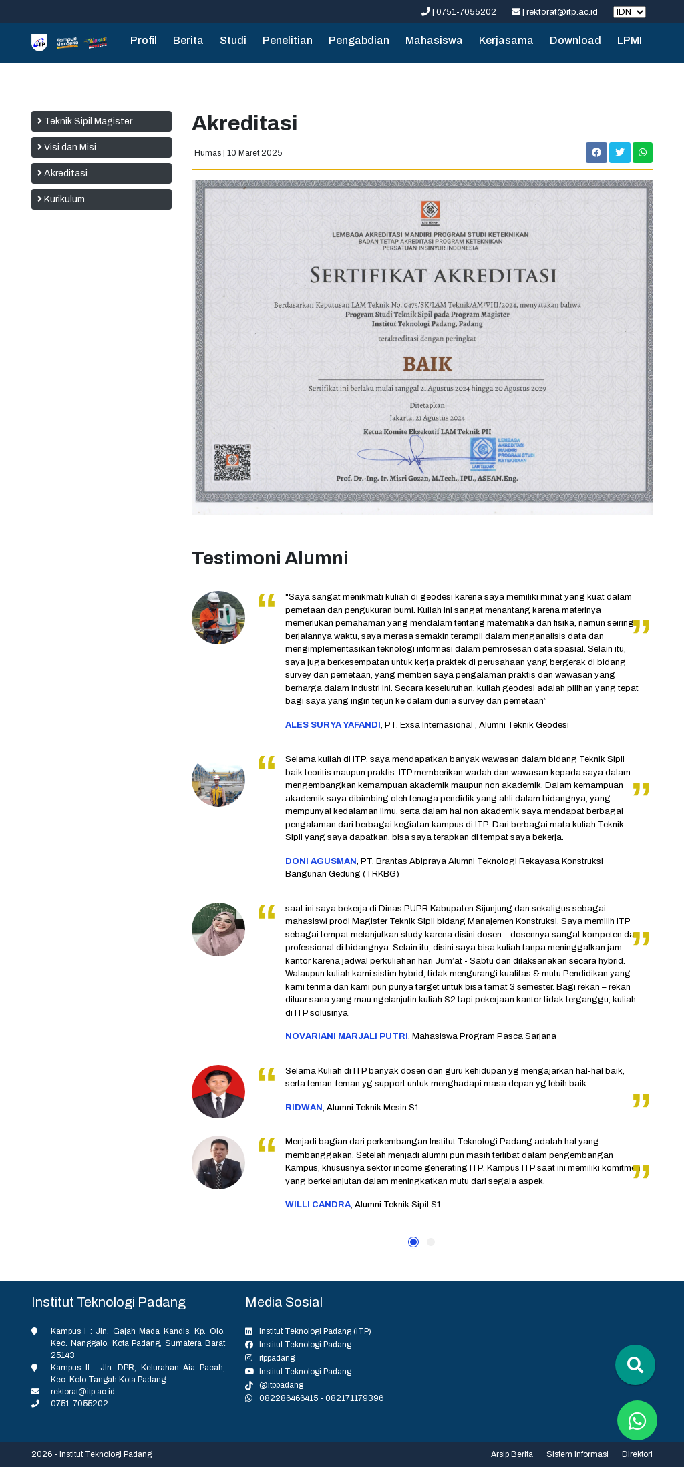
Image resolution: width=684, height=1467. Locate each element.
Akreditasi (62, 173)
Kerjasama (506, 40)
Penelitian (288, 40)
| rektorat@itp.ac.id (556, 12)
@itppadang (281, 1385)
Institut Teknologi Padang (305, 1344)
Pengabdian (359, 40)
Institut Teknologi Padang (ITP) (315, 1331)
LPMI (629, 40)
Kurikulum (61, 199)
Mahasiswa (434, 40)
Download (575, 40)
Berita (188, 40)
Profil (143, 40)
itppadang (277, 1358)
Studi (233, 40)
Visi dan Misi (66, 147)
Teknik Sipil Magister (84, 121)
